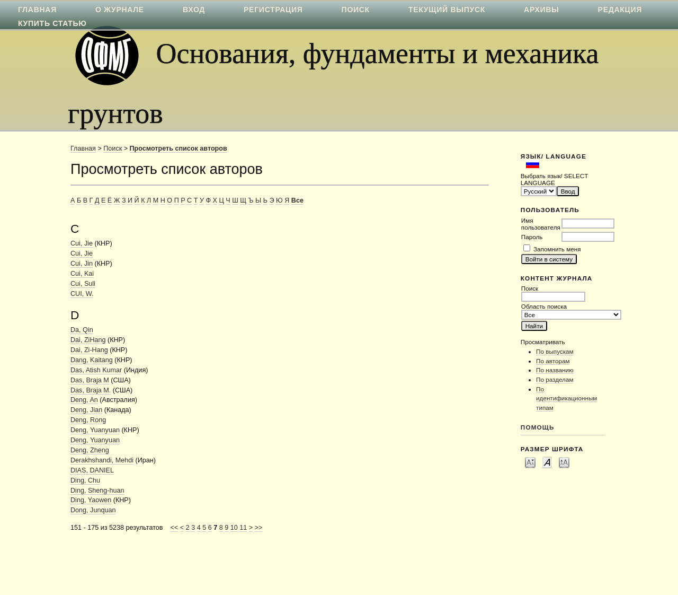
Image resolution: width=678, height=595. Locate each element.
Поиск (112, 148)
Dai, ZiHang (88, 340)
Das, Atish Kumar (96, 370)
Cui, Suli (82, 283)
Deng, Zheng (89, 450)
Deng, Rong (88, 420)
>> (259, 527)
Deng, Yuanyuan (95, 430)
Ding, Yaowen (90, 500)
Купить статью (52, 23)
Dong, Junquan (92, 510)
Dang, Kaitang (91, 360)
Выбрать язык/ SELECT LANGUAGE (554, 179)
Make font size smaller (530, 462)
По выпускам (555, 351)
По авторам (552, 360)
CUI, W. (81, 294)
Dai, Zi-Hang (89, 350)
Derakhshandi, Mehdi (101, 460)
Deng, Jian (86, 410)
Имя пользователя (540, 224)
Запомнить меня (557, 249)
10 (234, 527)
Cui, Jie (81, 243)
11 (243, 527)
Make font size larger (564, 462)
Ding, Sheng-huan (97, 490)
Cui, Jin (81, 263)
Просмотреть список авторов (178, 148)
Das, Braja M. (90, 390)
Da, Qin (81, 330)
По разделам (554, 379)
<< (175, 527)
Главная (83, 148)
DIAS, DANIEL (92, 470)
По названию (555, 369)
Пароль (532, 236)
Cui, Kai (82, 273)
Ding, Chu (85, 480)
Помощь (538, 427)
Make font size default (547, 462)
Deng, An (84, 400)
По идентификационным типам (566, 398)
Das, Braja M (89, 380)
